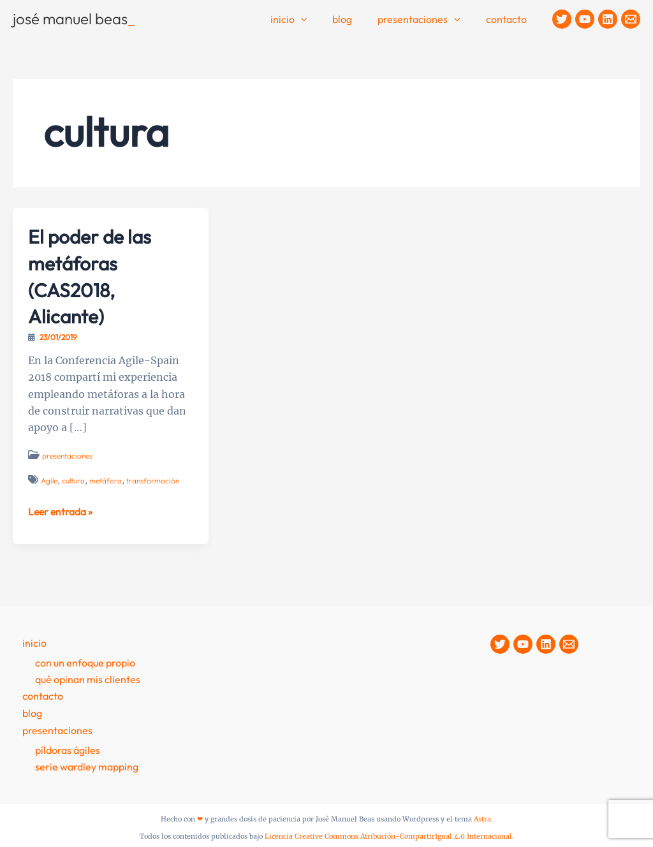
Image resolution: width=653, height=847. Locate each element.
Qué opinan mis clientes (87, 678)
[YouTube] (584, 19)
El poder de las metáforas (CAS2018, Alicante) (94, 275)
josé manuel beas (74, 18)
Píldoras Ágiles (67, 748)
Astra (482, 818)
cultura (74, 480)
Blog (355, 19)
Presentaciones (426, 19)
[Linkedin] (607, 19)
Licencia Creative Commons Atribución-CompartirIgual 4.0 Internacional (388, 835)
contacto (508, 19)
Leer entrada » (61, 511)
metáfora (107, 480)
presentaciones (68, 455)
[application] (318, 19)
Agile (49, 480)
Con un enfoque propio (85, 662)
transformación (155, 480)
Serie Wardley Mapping (86, 765)
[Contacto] (630, 19)
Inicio (306, 19)
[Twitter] (561, 19)
